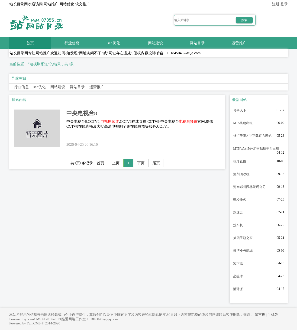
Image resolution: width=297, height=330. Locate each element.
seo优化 (113, 43)
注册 (275, 4)
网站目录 (197, 43)
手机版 (273, 315)
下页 (141, 163)
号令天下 (239, 110)
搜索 (244, 20)
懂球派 (238, 289)
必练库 (238, 276)
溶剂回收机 (241, 174)
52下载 (238, 263)
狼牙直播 (239, 161)
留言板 (260, 315)
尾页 (156, 163)
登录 (284, 4)
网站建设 (155, 43)
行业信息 (72, 43)
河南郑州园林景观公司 (249, 187)
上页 (115, 163)
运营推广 (239, 43)
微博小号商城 (243, 250)
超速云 (238, 212)
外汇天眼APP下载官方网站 (252, 136)
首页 (30, 43)
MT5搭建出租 (243, 123)
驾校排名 (239, 199)
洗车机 (238, 225)
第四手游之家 (243, 238)
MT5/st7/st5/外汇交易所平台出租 (256, 148)
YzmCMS (33, 323)
